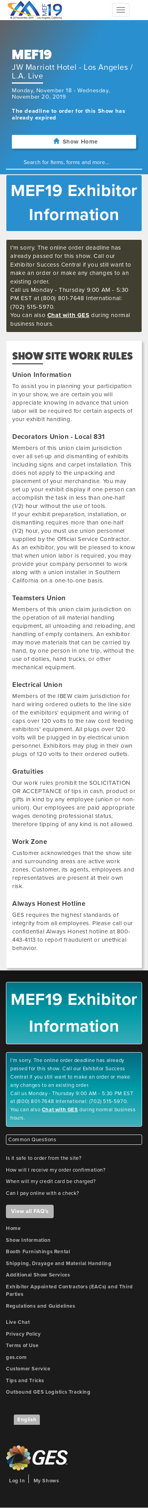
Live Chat (18, 1322)
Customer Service (28, 1369)
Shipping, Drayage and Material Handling (58, 1263)
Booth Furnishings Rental (38, 1252)
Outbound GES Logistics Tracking (48, 1392)
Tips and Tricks (25, 1380)
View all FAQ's (30, 1211)
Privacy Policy (23, 1334)
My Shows (46, 1481)
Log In (17, 1481)
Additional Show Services (38, 1275)
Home (13, 1228)
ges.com (16, 1357)
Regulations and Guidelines (40, 1306)
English (26, 1420)
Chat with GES (68, 315)
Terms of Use (22, 1345)
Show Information (28, 1240)
